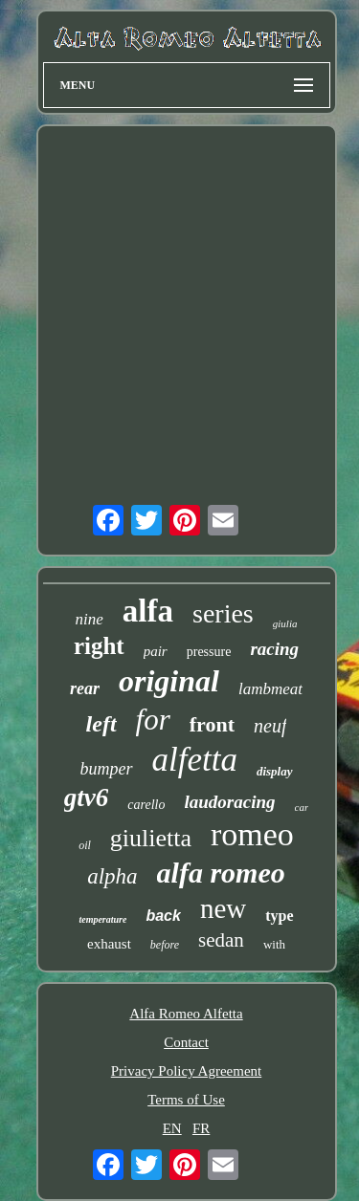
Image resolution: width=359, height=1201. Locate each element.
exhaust (109, 943)
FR (201, 1128)
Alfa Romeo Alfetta (185, 1013)
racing (274, 649)
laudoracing (229, 802)
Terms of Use (186, 1099)
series (223, 613)
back (163, 915)
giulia (285, 623)
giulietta (150, 838)
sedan (221, 939)
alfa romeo (221, 872)
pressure (209, 651)
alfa (148, 611)
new (223, 908)
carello (146, 804)
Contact (186, 1042)
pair (156, 651)
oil (85, 845)
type (279, 915)
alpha (112, 876)
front (212, 724)
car (302, 807)
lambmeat (270, 689)
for (153, 719)
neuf (270, 725)
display (275, 771)
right (99, 646)
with (274, 944)
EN (172, 1128)
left (101, 723)
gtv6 (86, 797)
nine (89, 619)
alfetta (194, 759)
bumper (106, 768)
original (169, 681)
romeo (252, 834)
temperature (102, 919)
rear (85, 688)
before (164, 944)
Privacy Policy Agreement (186, 1071)
